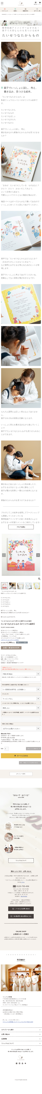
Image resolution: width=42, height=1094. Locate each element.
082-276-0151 (24, 896)
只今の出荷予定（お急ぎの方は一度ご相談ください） (15, 685)
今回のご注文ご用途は (8, 724)
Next (38, 555)
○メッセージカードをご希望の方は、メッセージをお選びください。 (19, 703)
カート (39, 4)
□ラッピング (5, 694)
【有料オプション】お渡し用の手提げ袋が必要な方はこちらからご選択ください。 (18, 668)
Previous (4, 555)
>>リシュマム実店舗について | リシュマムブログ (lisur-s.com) (18, 1022)
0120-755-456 (23, 886)
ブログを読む (21, 527)
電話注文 (35, 4)
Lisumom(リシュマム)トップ (7, 14)
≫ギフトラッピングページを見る (10, 640)
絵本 (15, 14)
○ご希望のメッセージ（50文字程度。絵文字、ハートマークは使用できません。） (20, 713)
